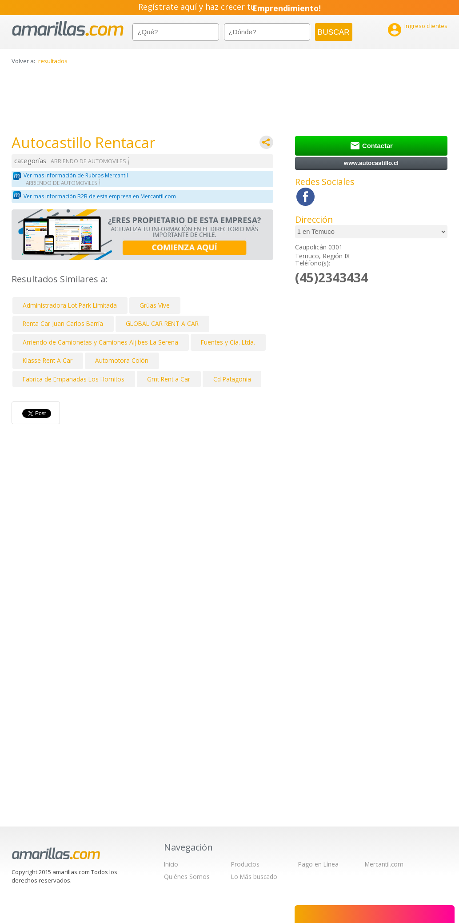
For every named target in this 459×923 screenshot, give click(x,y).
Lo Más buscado (254, 876)
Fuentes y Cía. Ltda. (228, 342)
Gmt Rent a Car (168, 379)
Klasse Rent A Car (47, 360)
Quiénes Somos (187, 876)
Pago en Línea (318, 864)
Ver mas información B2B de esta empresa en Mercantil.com (100, 196)
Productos (245, 864)
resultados (53, 61)
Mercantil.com (384, 864)
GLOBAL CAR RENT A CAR (162, 323)
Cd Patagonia (232, 379)
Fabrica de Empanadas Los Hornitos (73, 379)
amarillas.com (68, 28)
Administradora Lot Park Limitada (70, 305)
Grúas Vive (155, 305)
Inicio (171, 864)
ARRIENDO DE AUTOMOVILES (88, 161)
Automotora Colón (121, 360)
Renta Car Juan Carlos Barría (63, 323)
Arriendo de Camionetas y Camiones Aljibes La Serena (100, 342)
